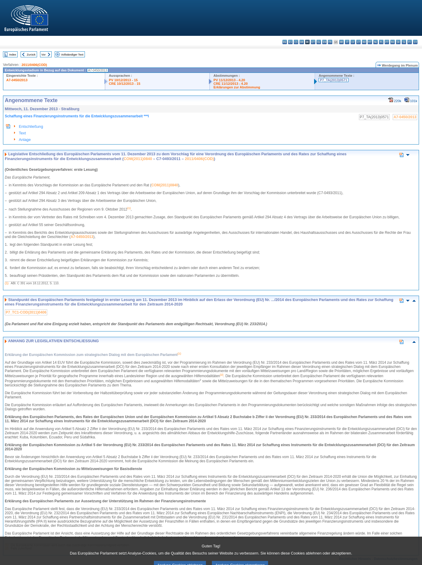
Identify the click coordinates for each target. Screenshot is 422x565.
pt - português (387, 42)
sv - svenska (415, 42)
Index (12, 54)
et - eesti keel (313, 42)
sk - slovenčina (398, 42)
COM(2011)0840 (137, 158)
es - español (290, 42)
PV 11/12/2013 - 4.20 (229, 80)
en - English (324, 42)
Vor (43, 54)
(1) (6, 283)
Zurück (31, 54)
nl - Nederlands (375, 42)
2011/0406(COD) (34, 65)
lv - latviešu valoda (353, 42)
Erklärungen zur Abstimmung (236, 87)
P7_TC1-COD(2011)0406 (26, 312)
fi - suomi (409, 42)
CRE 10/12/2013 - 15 (124, 83)
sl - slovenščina (404, 42)
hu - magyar (364, 42)
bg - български (284, 42)
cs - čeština (296, 42)
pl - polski (381, 42)
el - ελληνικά (318, 42)
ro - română (392, 42)
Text (22, 133)
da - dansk (301, 42)
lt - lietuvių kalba (358, 42)
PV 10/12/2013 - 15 (123, 80)
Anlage (25, 139)
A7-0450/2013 (16, 80)
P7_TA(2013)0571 (333, 80)
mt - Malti (370, 42)
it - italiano (347, 42)
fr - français (330, 42)
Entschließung (31, 126)
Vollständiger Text (72, 54)
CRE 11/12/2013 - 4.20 (230, 83)
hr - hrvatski (341, 42)
